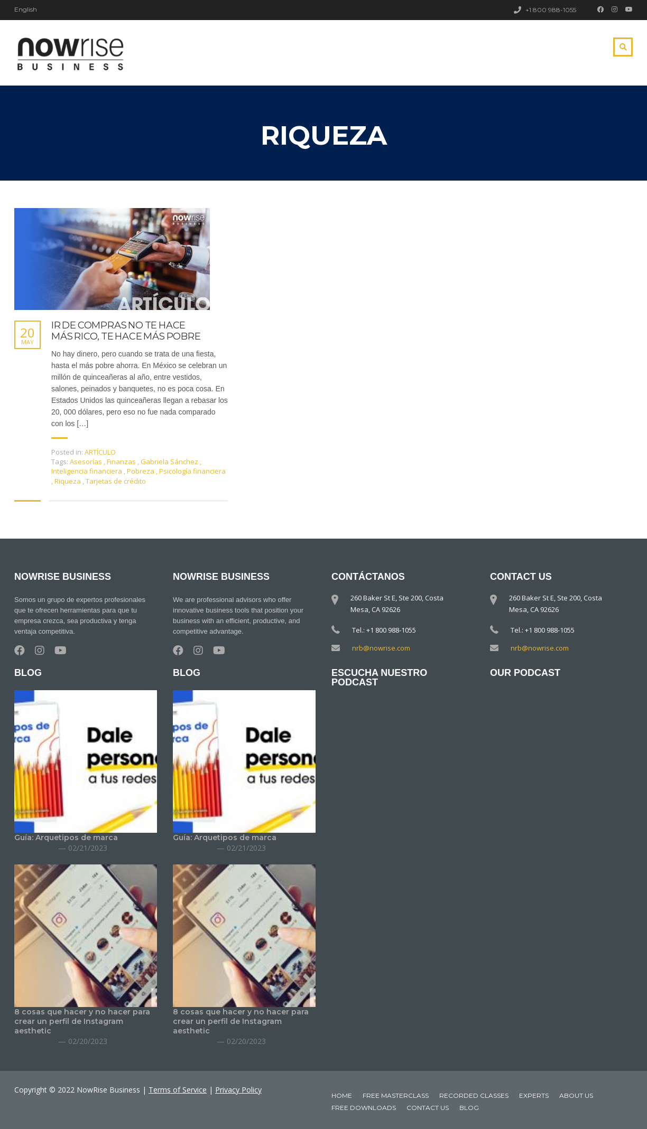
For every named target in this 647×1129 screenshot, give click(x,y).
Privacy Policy (238, 1090)
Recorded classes (474, 1095)
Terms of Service (178, 1090)
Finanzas (122, 461)
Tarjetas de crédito (116, 481)
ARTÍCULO (100, 452)
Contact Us (427, 1108)
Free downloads (363, 1108)
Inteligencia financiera (87, 471)
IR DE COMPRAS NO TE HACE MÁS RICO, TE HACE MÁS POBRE (126, 331)
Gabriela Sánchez (170, 461)
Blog (469, 1108)
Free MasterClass (396, 1095)
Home (341, 1095)
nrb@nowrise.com (381, 648)
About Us (576, 1095)
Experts (534, 1095)
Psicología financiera (192, 471)
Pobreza (141, 471)
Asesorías (87, 461)
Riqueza (68, 481)
